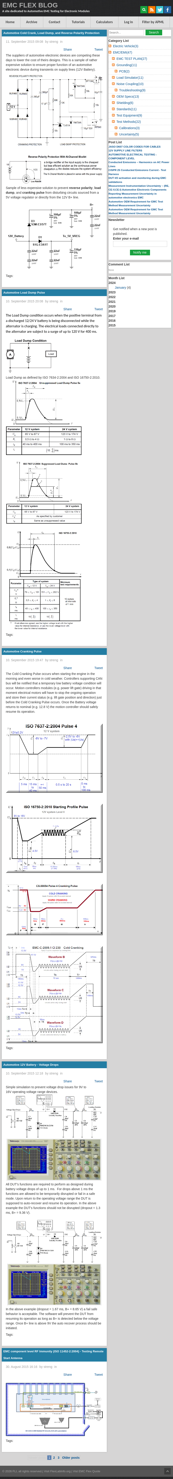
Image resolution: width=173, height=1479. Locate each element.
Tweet (98, 49)
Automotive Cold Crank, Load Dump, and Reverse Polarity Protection (51, 33)
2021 (112, 301)
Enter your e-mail (126, 238)
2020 (112, 306)
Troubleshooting (132, 90)
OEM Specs (127, 96)
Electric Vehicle (125, 46)
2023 (112, 292)
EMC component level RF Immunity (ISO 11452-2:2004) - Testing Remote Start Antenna (53, 1355)
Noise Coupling (129, 84)
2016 (112, 320)
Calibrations (129, 128)
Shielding (124, 103)
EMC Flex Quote (89, 1471)
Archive (31, 22)
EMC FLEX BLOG (30, 5)
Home (10, 22)
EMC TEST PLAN (131, 59)
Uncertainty (129, 134)
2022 (112, 297)
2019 (112, 311)
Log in (128, 22)
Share (68, 49)
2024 (140, 285)
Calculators (104, 22)
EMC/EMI (122, 52)
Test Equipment (129, 115)
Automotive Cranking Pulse (22, 651)
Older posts (71, 1457)
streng (53, 41)
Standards (126, 109)
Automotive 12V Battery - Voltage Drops (31, 1064)
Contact (54, 22)
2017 (112, 316)
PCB (124, 71)
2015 (112, 325)
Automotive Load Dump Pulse (24, 292)
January (120, 287)
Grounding (126, 65)
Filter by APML (153, 22)
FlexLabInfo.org (60, 1471)
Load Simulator (129, 77)
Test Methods (128, 122)
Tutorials (78, 22)
